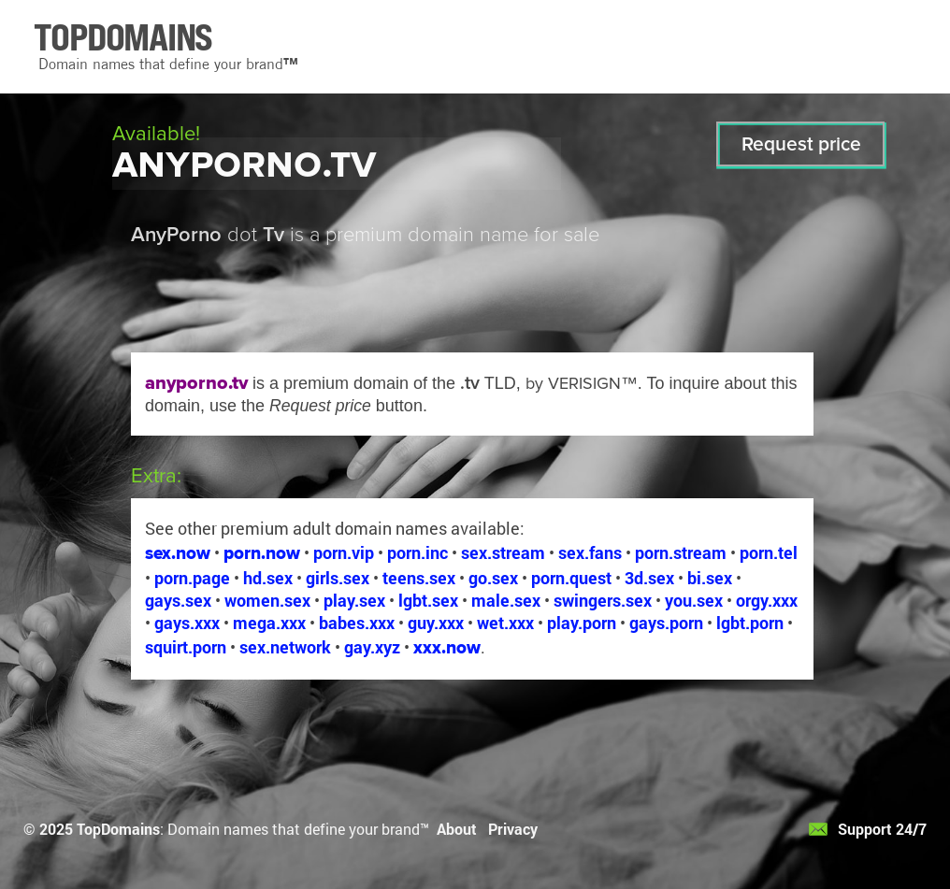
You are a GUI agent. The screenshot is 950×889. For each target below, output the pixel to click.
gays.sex (178, 600)
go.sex (493, 577)
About (457, 829)
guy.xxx (436, 622)
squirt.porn (185, 647)
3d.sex (649, 577)
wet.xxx (505, 622)
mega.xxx (269, 622)
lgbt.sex (428, 600)
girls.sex (337, 577)
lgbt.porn (750, 622)
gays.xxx (187, 622)
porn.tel (769, 552)
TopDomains (118, 829)
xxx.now (447, 647)
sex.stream (503, 552)
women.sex (267, 600)
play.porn (581, 622)
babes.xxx (357, 622)
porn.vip (343, 552)
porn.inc (417, 552)
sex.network (285, 647)
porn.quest (571, 577)
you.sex (694, 600)
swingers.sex (603, 600)
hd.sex (268, 577)
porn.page (192, 577)
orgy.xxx (767, 600)
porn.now (261, 552)
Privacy (513, 829)
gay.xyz (372, 647)
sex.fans (590, 552)
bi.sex (709, 577)
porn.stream (681, 552)
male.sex (505, 600)
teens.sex (418, 577)
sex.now (177, 552)
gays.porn (666, 622)
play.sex (354, 600)
